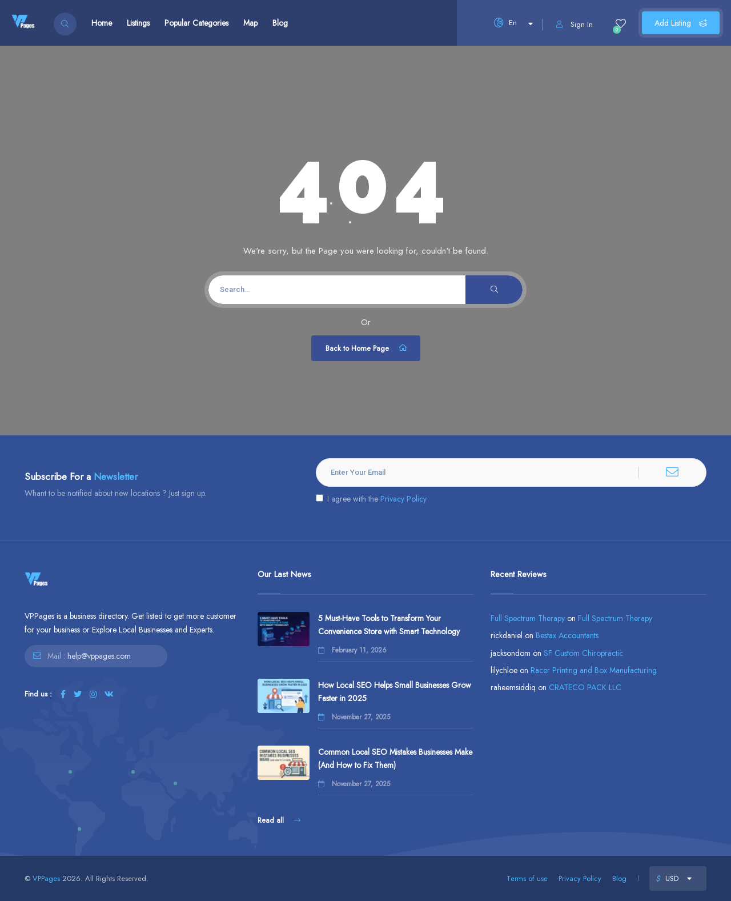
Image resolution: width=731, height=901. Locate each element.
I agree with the (371, 498)
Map (250, 23)
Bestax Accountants (567, 635)
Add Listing (680, 23)
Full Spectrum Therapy (528, 618)
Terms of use (527, 878)
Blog (280, 23)
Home (101, 23)
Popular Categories (196, 23)
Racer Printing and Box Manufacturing (594, 670)
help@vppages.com (99, 656)
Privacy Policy (403, 498)
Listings (138, 23)
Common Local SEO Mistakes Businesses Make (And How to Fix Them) (395, 758)
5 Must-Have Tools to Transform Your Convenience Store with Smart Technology (389, 624)
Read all (279, 820)
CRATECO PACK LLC (585, 687)
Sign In (574, 24)
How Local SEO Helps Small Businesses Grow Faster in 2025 (394, 691)
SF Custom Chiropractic (583, 653)
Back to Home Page (367, 348)
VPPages (46, 878)
